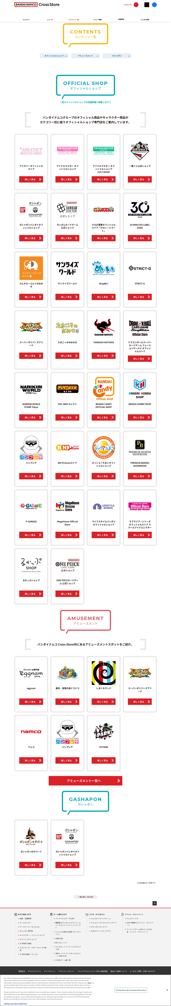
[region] (85, 990)
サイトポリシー (50, 971)
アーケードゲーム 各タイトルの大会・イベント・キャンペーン (139, 930)
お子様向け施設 (25, 943)
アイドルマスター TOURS (64, 918)
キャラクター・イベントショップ (32, 935)
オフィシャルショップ (54, 55)
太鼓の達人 (59, 938)
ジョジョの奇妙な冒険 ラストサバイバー (68, 933)
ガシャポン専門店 (26, 931)
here (89, 983)
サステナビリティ (34, 971)
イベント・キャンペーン (134, 914)
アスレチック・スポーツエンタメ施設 (33, 948)
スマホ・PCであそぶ (97, 914)
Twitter (146, 4)
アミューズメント (85, 55)
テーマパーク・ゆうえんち (30, 927)
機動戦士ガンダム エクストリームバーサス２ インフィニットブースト (68, 925)
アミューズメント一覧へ (84, 780)
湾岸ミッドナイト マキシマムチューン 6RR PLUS (68, 954)
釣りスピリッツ (61, 942)
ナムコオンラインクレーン (101, 918)
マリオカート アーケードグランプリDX (68, 948)
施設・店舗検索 (25, 918)
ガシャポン (117, 55)
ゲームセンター (25, 922)
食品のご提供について (118, 971)
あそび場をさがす (24, 914)
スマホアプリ (128, 5)
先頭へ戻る (154, 903)
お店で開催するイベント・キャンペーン (140, 923)
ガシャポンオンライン (99, 927)
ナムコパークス (132, 918)
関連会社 (22, 971)
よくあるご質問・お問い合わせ (141, 971)
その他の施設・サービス (29, 954)
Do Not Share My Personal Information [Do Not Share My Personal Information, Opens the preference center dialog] (131, 990)
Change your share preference (15, 1003)
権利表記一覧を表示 (86, 897)
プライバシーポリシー (66, 971)
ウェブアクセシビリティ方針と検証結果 (93, 971)
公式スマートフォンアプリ (101, 931)
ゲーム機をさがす (60, 914)
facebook (154, 4)
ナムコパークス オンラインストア (103, 922)
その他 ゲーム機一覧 (63, 960)
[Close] (167, 990)
